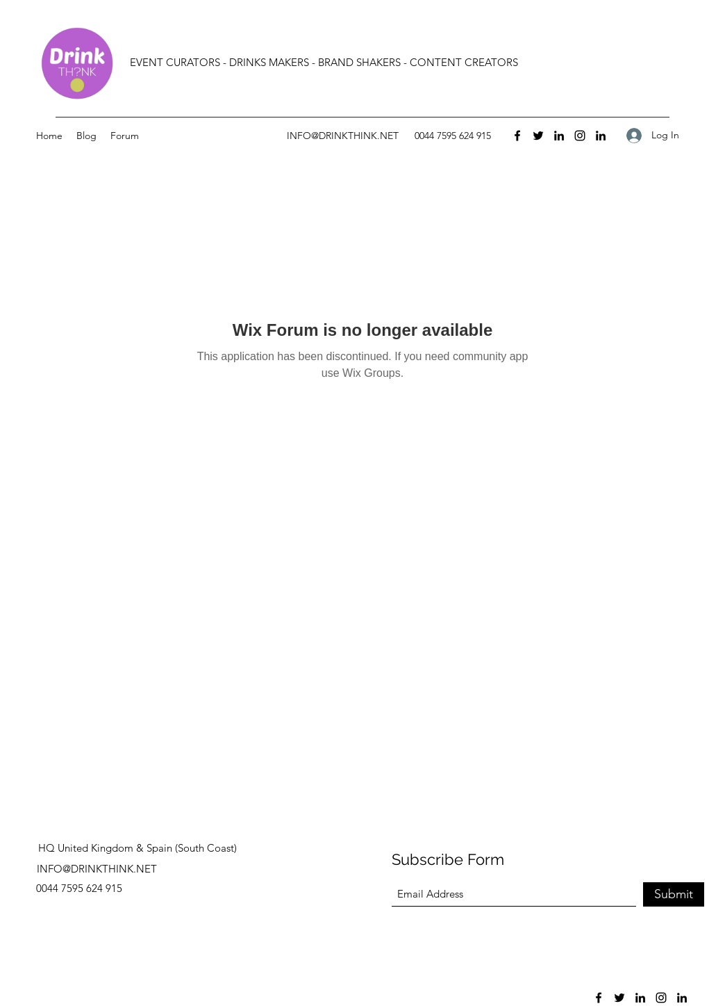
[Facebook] (517, 136)
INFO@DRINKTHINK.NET (343, 135)
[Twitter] (538, 136)
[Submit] (673, 894)
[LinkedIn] (559, 136)
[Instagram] (580, 136)
